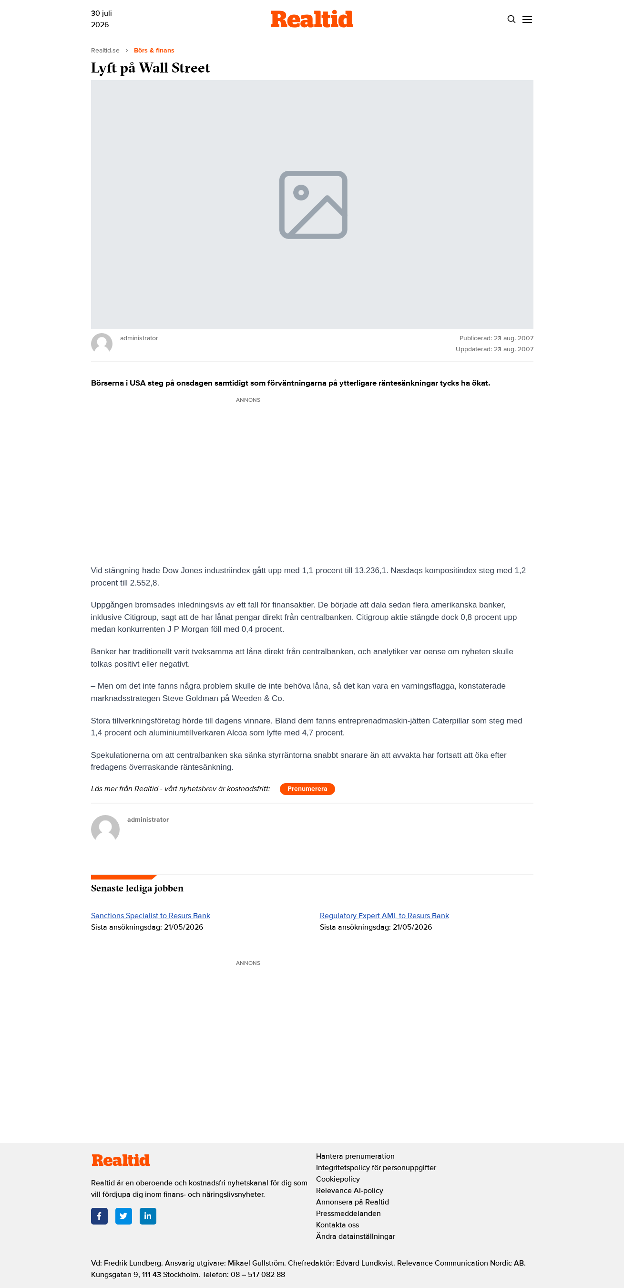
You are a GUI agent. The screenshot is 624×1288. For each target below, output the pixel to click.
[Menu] (527, 19)
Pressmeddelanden (348, 1213)
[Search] (512, 19)
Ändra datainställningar (355, 1236)
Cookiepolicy (338, 1179)
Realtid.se (105, 50)
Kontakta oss (337, 1225)
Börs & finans (154, 50)
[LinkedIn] (148, 1216)
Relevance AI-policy (349, 1190)
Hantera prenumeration (355, 1156)
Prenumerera (307, 789)
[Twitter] (123, 1216)
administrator (148, 820)
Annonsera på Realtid (352, 1202)
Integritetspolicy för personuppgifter (376, 1168)
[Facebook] (99, 1216)
